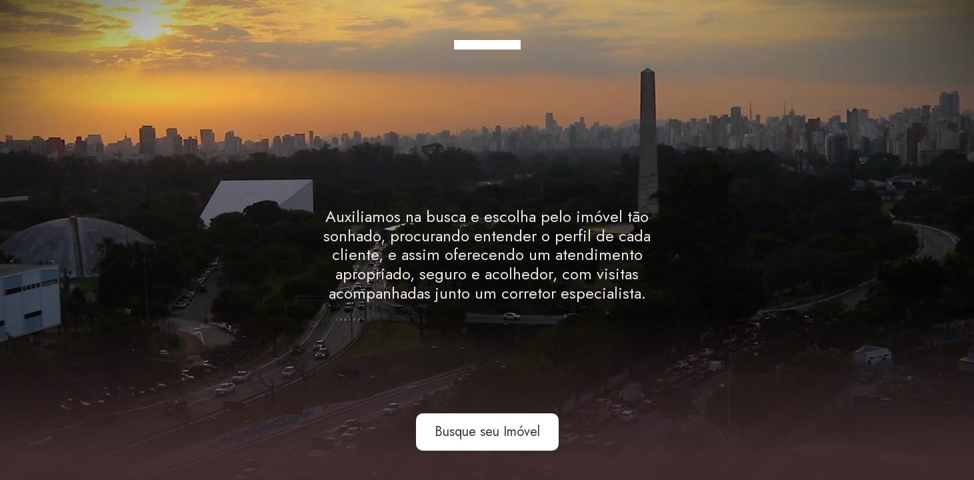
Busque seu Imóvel (487, 431)
